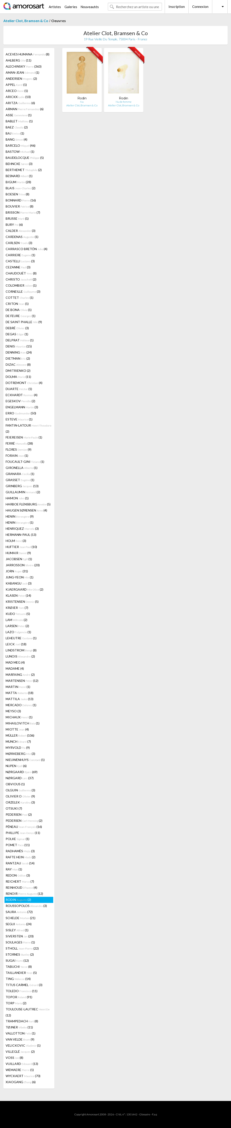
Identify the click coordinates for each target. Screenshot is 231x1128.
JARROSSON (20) (23, 565)
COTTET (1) (19, 297)
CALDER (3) (20, 231)
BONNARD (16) (21, 200)
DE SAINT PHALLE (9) (24, 322)
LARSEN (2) (17, 626)
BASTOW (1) (20, 151)
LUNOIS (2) (20, 656)
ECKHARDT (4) (21, 395)
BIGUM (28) (18, 182)
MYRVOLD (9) (18, 747)
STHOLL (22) (22, 948)
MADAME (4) (15, 668)
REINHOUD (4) (21, 887)
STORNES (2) (20, 954)
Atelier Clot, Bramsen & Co (25, 20)
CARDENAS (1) (22, 237)
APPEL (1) (16, 85)
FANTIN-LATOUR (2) (28, 428)
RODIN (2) (18, 900)
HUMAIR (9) (18, 553)
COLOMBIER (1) (21, 285)
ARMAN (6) (25, 109)
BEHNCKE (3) (19, 164)
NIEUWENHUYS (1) (25, 760)
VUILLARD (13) (22, 1064)
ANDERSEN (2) (21, 78)
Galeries (71, 7)
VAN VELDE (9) (20, 1039)
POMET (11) (18, 845)
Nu (82, 101)
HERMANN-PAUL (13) (21, 535)
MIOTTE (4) (17, 729)
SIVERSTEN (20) (20, 936)
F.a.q (154, 1114)
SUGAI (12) (17, 960)
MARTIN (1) (18, 687)
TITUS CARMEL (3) (24, 985)
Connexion (200, 7)
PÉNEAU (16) (24, 827)
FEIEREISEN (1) (24, 437)
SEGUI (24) (19, 924)
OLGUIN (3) (20, 790)
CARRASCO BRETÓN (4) (26, 249)
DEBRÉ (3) (17, 328)
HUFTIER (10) (21, 547)
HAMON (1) (17, 498)
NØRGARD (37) (20, 778)
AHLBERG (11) (18, 60)
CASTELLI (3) (20, 261)
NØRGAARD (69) (21, 772)
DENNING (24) (19, 352)
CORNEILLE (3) (23, 291)
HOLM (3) (16, 541)
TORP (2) (16, 1003)
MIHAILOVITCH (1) (22, 723)
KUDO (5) (18, 614)
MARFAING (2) (20, 674)
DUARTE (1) (19, 389)
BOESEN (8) (17, 194)
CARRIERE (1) (20, 255)
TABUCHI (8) (19, 966)
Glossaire (144, 1114)
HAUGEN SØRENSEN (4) (26, 510)
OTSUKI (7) (14, 808)
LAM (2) (16, 620)
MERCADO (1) (21, 705)
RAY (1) (14, 869)
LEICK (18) (16, 644)
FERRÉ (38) (19, 443)
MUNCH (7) (18, 741)
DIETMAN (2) (18, 358)
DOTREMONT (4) (24, 383)
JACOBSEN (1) (19, 559)
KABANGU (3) (19, 583)
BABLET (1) (19, 121)
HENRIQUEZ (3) (22, 528)
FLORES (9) (18, 449)
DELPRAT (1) (20, 340)
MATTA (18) (19, 693)
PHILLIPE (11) (23, 833)
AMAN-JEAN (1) (22, 72)
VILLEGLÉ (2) (20, 1051)
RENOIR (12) (24, 893)
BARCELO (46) (20, 145)
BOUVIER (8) (19, 206)
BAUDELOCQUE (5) (25, 158)
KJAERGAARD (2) (24, 589)
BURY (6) (14, 224)
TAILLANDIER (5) (21, 973)
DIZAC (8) (18, 364)
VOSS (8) (14, 1057)
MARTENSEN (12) (22, 681)
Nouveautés (90, 7)
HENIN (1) (19, 522)
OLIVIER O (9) (20, 796)
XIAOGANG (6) (21, 1082)
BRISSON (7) (23, 212)
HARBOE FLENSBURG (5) (28, 504)
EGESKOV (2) (20, 401)
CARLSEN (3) (19, 243)
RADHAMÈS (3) (20, 851)
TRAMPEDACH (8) (22, 1021)
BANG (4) (16, 139)
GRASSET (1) (20, 480)
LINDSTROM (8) (21, 650)
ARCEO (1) (17, 91)
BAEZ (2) (17, 127)
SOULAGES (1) (20, 942)
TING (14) (18, 979)
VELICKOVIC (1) (23, 1045)
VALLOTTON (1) (20, 1033)
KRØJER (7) (17, 608)
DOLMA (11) (18, 377)
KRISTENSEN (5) (22, 601)
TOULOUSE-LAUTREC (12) (28, 1012)
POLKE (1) (17, 839)
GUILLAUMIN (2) (23, 492)
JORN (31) (17, 571)
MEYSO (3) (13, 711)
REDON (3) (18, 875)
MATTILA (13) (19, 699)
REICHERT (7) (20, 881)
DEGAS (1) (17, 334)
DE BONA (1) (19, 310)
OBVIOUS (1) (15, 784)
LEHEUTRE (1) (21, 638)
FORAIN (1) (17, 455)
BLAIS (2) (20, 188)
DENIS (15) (19, 346)
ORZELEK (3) (20, 802)
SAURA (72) (19, 912)
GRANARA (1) (20, 474)
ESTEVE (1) (19, 419)
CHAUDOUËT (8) (21, 273)
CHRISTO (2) (21, 279)
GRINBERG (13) (22, 486)
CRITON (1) (17, 304)
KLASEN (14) (18, 595)
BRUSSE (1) (17, 218)
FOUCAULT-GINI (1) (25, 462)
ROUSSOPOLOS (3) (26, 906)
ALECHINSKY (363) (24, 66)
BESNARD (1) (19, 176)
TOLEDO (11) (21, 991)
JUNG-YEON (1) (19, 577)
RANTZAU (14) (20, 863)
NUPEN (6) (16, 766)
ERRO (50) (21, 413)
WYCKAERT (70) (23, 1076)
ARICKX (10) (18, 97)
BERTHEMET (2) (24, 170)
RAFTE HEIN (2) (20, 857)
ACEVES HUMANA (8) (27, 54)
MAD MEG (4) (15, 662)
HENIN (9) (20, 516)
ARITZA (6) (20, 103)
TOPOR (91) (19, 997)
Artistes (55, 7)
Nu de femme (124, 101)
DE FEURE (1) (20, 316)
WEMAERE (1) (20, 1070)
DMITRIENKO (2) (18, 370)
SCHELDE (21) (20, 918)
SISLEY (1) (17, 930)
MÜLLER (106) (20, 735)
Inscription (177, 7)
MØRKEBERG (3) (20, 754)
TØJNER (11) (19, 1027)
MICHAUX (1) (19, 717)
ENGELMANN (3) (22, 407)
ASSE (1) (19, 115)
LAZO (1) (18, 632)
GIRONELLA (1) (21, 468)
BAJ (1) (15, 133)
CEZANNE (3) (18, 267)
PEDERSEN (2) (19, 814)
